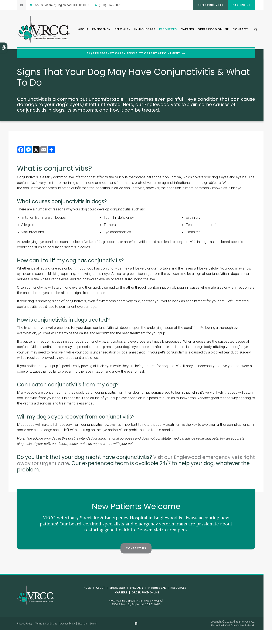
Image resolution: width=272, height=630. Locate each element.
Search (93, 623)
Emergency (101, 30)
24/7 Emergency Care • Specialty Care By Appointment (133, 53)
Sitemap (82, 623)
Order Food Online (213, 30)
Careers (187, 30)
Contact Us (136, 548)
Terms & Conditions (46, 623)
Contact (240, 30)
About (83, 30)
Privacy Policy (24, 623)
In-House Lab (144, 30)
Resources (168, 30)
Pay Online (241, 5)
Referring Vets (208, 5)
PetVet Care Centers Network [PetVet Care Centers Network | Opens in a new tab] (238, 625)
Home (87, 587)
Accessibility (67, 623)
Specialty (122, 30)
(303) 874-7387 (109, 5)
